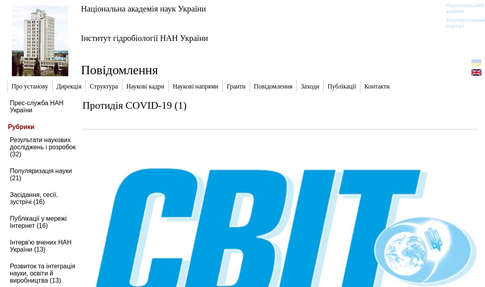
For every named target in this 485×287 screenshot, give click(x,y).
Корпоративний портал (461, 23)
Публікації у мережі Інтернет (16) (38, 222)
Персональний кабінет (461, 8)
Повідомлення (119, 70)
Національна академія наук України (143, 8)
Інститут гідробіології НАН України (144, 37)
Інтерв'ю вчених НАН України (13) (40, 246)
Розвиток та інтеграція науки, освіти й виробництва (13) (42, 273)
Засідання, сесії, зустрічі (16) (34, 198)
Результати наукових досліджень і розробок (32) (43, 147)
